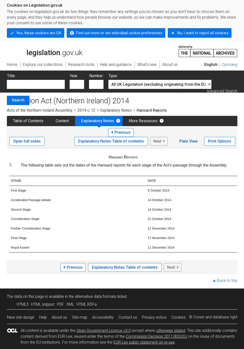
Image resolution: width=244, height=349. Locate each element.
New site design (20, 317)
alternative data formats (95, 296)
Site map (79, 317)
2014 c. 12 (86, 110)
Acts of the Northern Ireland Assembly (40, 110)
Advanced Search (222, 91)
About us (59, 317)
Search (18, 100)
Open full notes (27, 141)
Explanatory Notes (116, 110)
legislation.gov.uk (44, 51)
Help (43, 317)
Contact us (127, 317)
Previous (122, 132)
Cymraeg (229, 64)
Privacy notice (154, 317)
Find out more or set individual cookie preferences (119, 33)
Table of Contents (28, 121)
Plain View (188, 141)
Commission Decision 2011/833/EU (156, 336)
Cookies (178, 317)
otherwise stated (170, 330)
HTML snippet (42, 304)
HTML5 (23, 304)
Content (62, 121)
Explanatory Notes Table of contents (111, 141)
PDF (60, 304)
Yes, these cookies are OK (38, 33)
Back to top (227, 280)
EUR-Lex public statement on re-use (144, 342)
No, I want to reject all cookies (203, 33)
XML (70, 304)
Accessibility (103, 317)
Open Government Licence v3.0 (104, 330)
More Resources (143, 121)
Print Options (219, 141)
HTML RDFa (87, 304)
